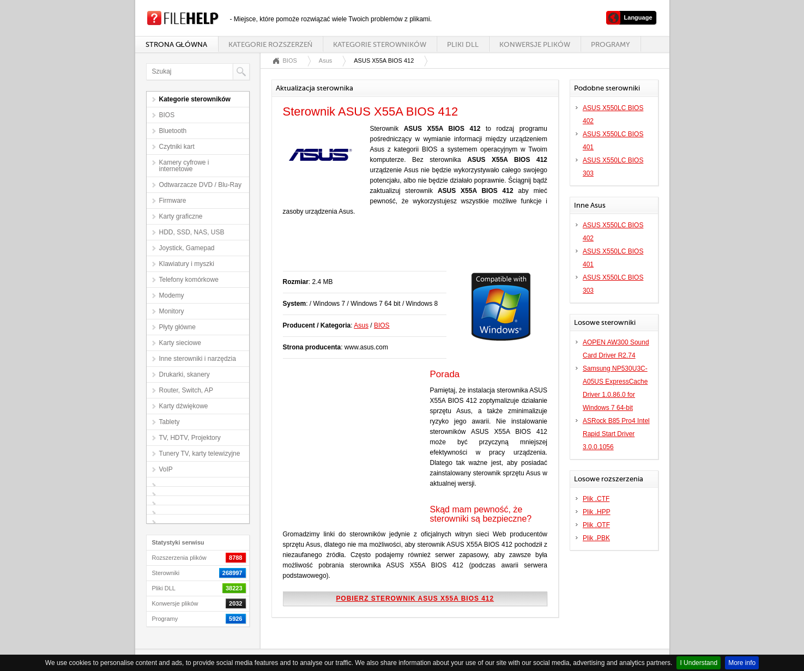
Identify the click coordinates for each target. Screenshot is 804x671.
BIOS (167, 115)
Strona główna (176, 44)
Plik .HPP (596, 512)
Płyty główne (177, 327)
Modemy (171, 295)
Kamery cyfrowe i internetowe (184, 166)
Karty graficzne (181, 216)
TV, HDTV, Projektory (190, 438)
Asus (325, 60)
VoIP (166, 469)
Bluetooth (173, 131)
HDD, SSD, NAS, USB (192, 232)
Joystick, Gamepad (187, 248)
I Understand (698, 663)
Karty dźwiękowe (183, 406)
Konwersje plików (534, 44)
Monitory (171, 311)
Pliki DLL (463, 44)
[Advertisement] (410, 249)
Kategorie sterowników (379, 44)
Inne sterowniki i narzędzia (197, 358)
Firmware (172, 200)
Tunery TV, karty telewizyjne (199, 453)
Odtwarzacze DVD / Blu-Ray (200, 185)
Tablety (169, 422)
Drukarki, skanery (184, 374)
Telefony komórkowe (189, 279)
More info (741, 663)
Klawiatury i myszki (186, 264)
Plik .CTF (596, 499)
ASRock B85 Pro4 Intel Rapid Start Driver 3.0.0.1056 (616, 434)
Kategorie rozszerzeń (270, 44)
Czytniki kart (177, 146)
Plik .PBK (596, 538)
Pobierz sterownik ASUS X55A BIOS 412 (415, 598)
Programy (610, 44)
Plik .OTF (596, 525)
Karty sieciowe (180, 343)
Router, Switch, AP (186, 390)
